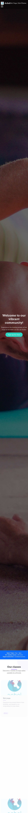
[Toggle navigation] (2, 6)
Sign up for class (14, 335)
